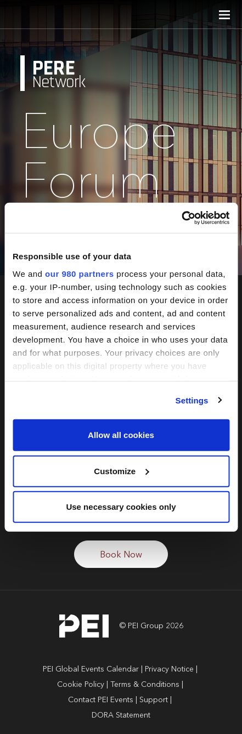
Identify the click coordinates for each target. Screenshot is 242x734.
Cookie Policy (80, 685)
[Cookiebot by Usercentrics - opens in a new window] (181, 217)
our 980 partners (79, 273)
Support (153, 700)
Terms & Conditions (144, 685)
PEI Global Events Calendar (91, 669)
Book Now (121, 555)
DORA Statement (121, 715)
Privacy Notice (169, 669)
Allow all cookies (121, 435)
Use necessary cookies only (121, 506)
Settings (192, 400)
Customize (121, 470)
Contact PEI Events (100, 700)
